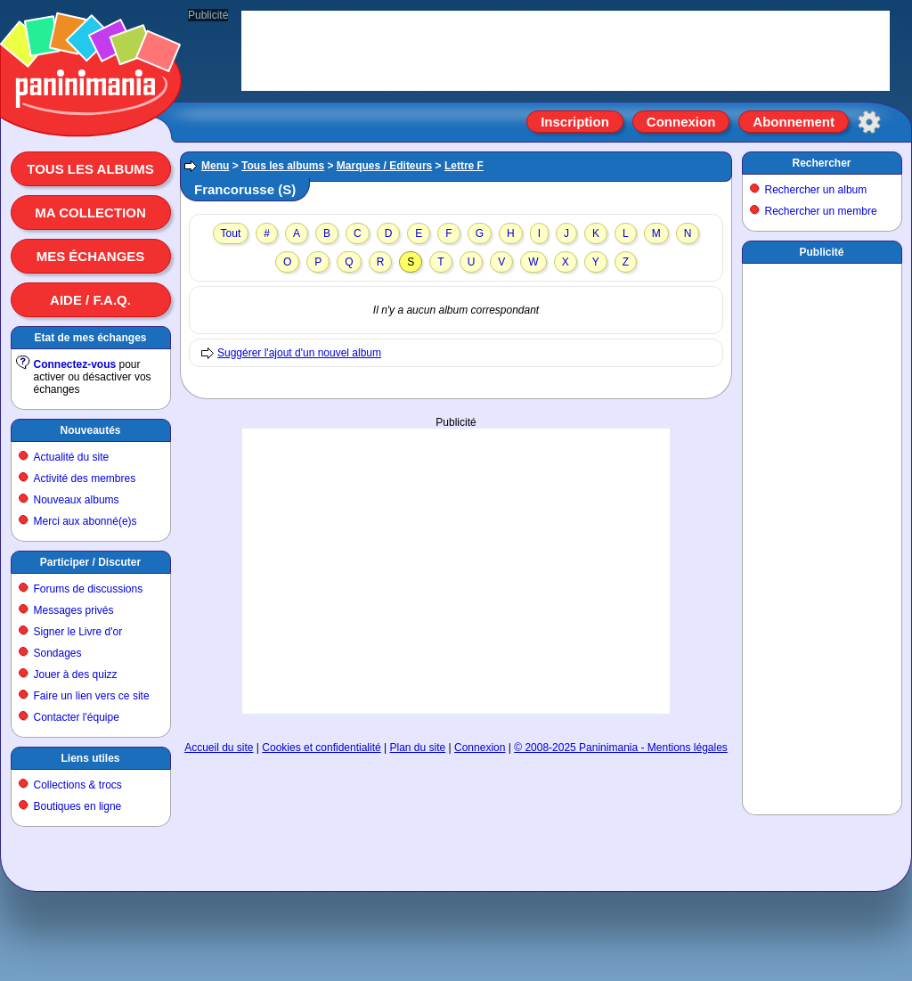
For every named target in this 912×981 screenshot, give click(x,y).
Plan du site (418, 747)
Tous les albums (90, 168)
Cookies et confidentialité (321, 747)
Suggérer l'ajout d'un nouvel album (299, 353)
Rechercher (821, 163)
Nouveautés (90, 430)
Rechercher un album (816, 190)
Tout (231, 233)
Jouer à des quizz (76, 674)
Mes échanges (91, 256)
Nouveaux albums (76, 500)
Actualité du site (72, 457)
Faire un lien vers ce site (92, 696)
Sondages (58, 653)
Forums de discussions (88, 589)
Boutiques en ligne (78, 806)
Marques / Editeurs (384, 165)
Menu (215, 165)
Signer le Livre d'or (78, 631)
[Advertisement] (456, 518)
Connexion (681, 121)
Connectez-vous (75, 364)
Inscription (575, 121)
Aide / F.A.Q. (90, 299)
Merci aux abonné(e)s (85, 521)
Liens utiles (90, 758)
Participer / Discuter (90, 562)
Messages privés (74, 610)
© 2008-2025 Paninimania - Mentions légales (621, 747)
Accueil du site (218, 747)
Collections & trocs (78, 785)
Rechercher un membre (821, 211)
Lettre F (464, 165)
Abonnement (794, 121)
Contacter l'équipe (76, 717)
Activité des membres (85, 478)
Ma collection (90, 212)
